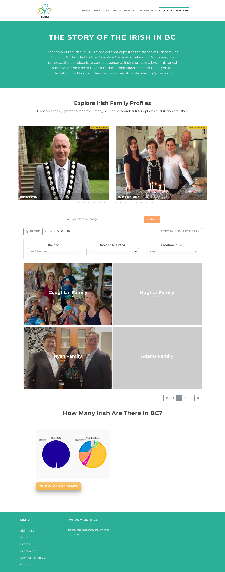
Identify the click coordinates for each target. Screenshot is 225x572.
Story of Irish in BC (174, 10)
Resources (147, 10)
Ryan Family (68, 356)
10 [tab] (120, 202)
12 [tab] (131, 202)
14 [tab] (141, 202)
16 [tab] (152, 202)
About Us (101, 10)
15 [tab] (147, 202)
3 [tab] (83, 202)
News (117, 10)
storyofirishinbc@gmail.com (149, 73)
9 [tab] (115, 202)
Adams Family (157, 356)
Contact (25, 564)
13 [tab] (136, 202)
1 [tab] (73, 202)
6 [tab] (99, 202)
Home (86, 10)
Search (152, 219)
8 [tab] (110, 202)
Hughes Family (157, 292)
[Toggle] (61, 551)
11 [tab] (125, 202)
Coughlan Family (68, 292)
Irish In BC (27, 530)
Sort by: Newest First (179, 231)
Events (129, 10)
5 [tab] (94, 202)
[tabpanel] (63, 163)
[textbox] (52, 251)
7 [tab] (104, 202)
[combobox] (104, 219)
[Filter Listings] (33, 231)
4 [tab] (89, 202)
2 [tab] (78, 202)
